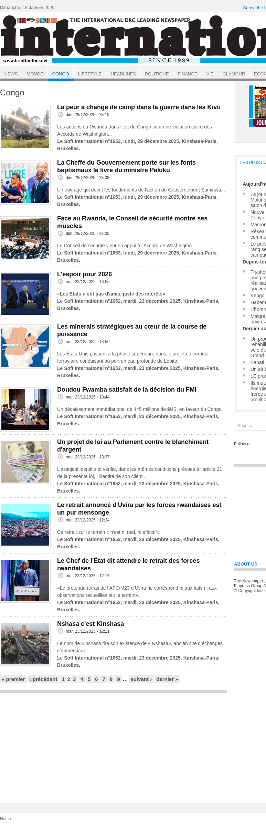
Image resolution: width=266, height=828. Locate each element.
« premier (13, 679)
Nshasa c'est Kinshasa (90, 623)
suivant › (141, 679)
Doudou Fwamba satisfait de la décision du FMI (126, 389)
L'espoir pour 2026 (84, 274)
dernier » (167, 679)
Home (5, 818)
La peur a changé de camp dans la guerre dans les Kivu (139, 107)
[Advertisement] (113, 744)
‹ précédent (43, 679)
